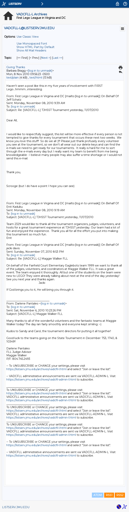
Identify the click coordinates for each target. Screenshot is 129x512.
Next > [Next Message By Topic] (45, 58)
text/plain (12, 77)
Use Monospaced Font (32, 43)
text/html (35, 77)
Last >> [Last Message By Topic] (57, 58)
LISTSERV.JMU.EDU (15, 507)
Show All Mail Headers (31, 50)
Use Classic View (28, 36)
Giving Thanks (15, 67)
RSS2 (119, 495)
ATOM (97, 495)
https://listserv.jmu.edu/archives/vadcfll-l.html (36, 369)
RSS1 (109, 495)
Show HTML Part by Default (35, 47)
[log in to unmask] (40, 70)
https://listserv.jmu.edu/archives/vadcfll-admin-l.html (41, 379)
